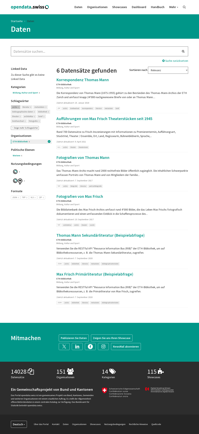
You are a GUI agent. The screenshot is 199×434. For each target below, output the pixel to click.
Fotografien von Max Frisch (79, 196)
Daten (78, 7)
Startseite (17, 21)
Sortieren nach (138, 70)
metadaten (40, 107)
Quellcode (156, 424)
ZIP (41, 197)
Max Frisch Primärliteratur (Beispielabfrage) (94, 274)
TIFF (24, 197)
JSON (15, 197)
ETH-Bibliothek (21, 141)
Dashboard (139, 7)
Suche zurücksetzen (175, 61)
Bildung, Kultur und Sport (26, 92)
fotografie (34, 121)
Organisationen (97, 7)
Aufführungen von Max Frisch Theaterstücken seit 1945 (104, 118)
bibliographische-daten (23, 111)
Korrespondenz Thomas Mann (82, 79)
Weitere (17, 155)
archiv (15, 107)
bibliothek (43, 111)
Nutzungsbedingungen (114, 424)
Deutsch (19, 424)
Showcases (119, 7)
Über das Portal (41, 424)
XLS (33, 197)
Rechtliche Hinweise (138, 424)
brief (41, 116)
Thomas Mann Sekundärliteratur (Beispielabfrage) (100, 235)
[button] (25, 128)
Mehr (173, 7)
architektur (29, 116)
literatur (27, 107)
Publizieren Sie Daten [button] (74, 338)
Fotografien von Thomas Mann (82, 157)
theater (16, 116)
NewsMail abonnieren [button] (126, 346)
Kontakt (55, 424)
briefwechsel (18, 121)
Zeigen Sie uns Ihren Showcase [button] (111, 338)
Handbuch (157, 7)
